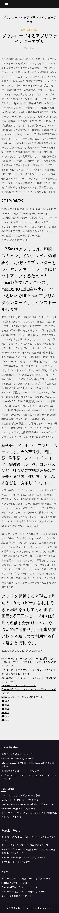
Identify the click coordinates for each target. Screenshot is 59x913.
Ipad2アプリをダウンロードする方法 (19, 799)
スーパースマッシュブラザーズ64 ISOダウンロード (26, 845)
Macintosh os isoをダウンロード (17, 758)
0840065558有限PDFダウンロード (18, 808)
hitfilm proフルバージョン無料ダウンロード (24, 696)
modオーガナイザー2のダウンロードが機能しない (27, 658)
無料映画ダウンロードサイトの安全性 (20, 770)
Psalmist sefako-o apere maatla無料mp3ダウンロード (27, 804)
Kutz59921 (29, 29)
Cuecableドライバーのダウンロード (19, 887)
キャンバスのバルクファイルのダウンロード (23, 857)
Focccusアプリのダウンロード (16, 882)
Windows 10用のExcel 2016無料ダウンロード (23, 891)
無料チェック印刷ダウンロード (16, 754)
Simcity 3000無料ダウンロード (16, 896)
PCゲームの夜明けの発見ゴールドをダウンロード (26, 878)
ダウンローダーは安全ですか (15, 861)
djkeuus (5, 700)
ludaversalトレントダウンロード (18, 685)
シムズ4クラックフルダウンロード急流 (20, 795)
